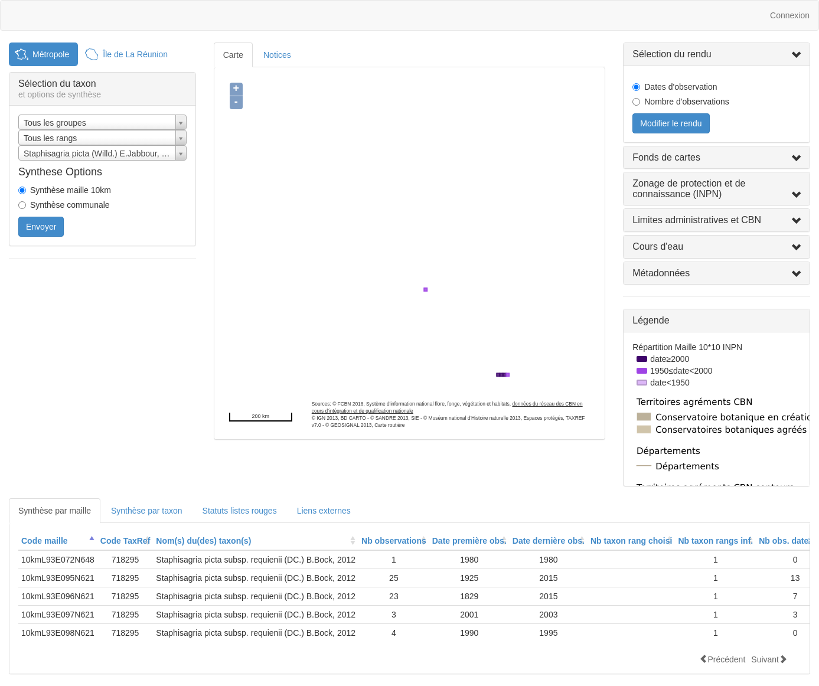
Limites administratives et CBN (696, 220)
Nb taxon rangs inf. (715, 540)
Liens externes (324, 510)
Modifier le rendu (670, 123)
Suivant (769, 659)
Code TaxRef (125, 540)
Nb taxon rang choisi (631, 540)
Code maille (44, 540)
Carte (233, 55)
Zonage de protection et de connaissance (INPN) (688, 188)
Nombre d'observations (686, 101)
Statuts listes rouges (240, 510)
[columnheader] (57, 541)
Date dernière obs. (549, 540)
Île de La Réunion (135, 54)
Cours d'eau (657, 246)
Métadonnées (661, 273)
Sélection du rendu (671, 54)
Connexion (790, 15)
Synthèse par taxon (146, 510)
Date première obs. (469, 540)
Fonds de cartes (666, 157)
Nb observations (393, 540)
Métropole (50, 54)
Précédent (722, 659)
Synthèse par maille (54, 510)
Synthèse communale (70, 205)
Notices (277, 55)
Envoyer (41, 226)
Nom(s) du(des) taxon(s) (203, 540)
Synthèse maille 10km (70, 190)
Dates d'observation (680, 87)
